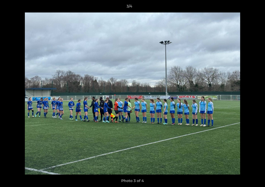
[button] (243, 7)
